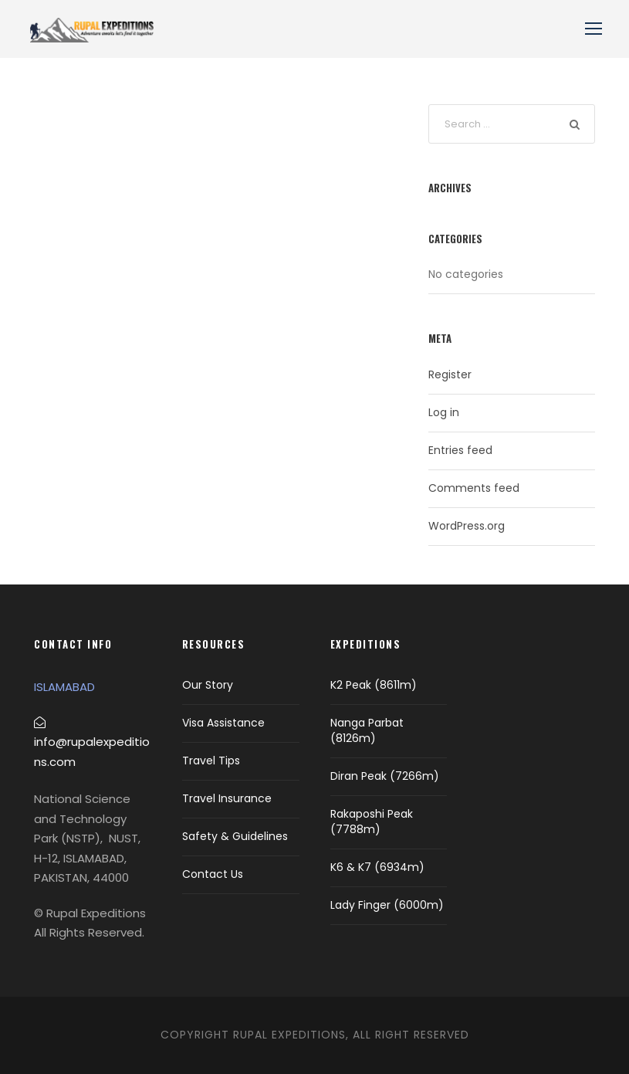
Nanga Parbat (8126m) (367, 730)
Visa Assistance (223, 722)
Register (450, 374)
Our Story (207, 685)
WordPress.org (466, 526)
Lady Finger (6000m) (387, 905)
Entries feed (460, 450)
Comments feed (473, 488)
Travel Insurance (227, 798)
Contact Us (212, 874)
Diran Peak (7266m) (384, 776)
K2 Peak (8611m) (373, 685)
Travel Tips (211, 760)
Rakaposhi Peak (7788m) (371, 821)
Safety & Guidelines (235, 836)
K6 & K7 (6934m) (377, 867)
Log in (443, 412)
